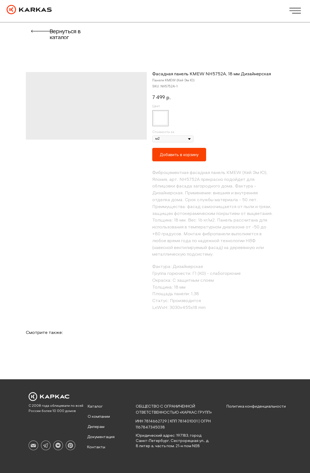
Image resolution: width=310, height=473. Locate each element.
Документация (101, 437)
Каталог (95, 406)
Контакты (96, 447)
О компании (99, 417)
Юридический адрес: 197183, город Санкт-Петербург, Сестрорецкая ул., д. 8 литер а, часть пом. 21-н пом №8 (172, 441)
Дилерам (95, 427)
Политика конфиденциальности (256, 406)
